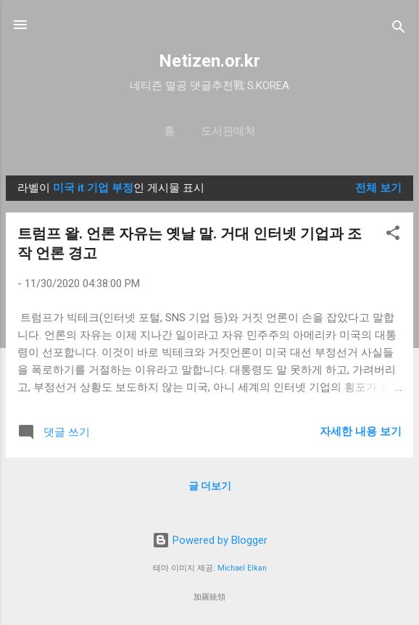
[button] (393, 235)
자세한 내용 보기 (361, 431)
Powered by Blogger (209, 540)
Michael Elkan (242, 568)
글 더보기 (209, 486)
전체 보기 (378, 187)
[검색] (398, 29)
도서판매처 (228, 131)
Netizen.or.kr (209, 61)
